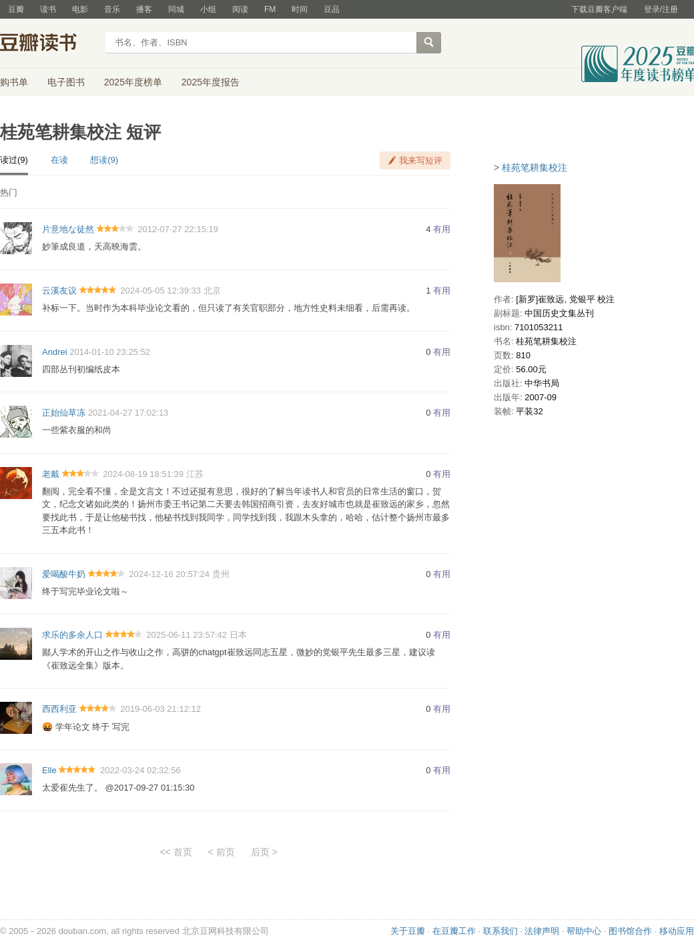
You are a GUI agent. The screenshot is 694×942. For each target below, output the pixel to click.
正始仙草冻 (63, 413)
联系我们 (500, 931)
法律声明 (542, 931)
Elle (49, 770)
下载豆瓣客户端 (599, 9)
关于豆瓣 (407, 931)
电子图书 (66, 82)
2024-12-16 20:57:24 (169, 574)
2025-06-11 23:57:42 (186, 635)
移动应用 (676, 931)
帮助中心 (584, 931)
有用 (441, 229)
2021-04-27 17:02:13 (128, 413)
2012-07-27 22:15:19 (177, 229)
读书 (48, 9)
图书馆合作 (630, 931)
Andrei (54, 352)
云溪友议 (59, 291)
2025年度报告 (211, 82)
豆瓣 (16, 9)
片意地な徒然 (68, 229)
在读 (59, 160)
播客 (144, 9)
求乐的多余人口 (72, 635)
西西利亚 (59, 709)
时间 (300, 9)
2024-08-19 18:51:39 (143, 474)
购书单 (14, 82)
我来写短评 (420, 160)
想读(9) (104, 160)
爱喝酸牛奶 (63, 574)
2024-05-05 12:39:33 (160, 291)
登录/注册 (661, 9)
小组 (208, 9)
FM (270, 9)
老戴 (50, 474)
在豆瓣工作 (454, 931)
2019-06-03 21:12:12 (160, 709)
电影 (80, 9)
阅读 (240, 9)
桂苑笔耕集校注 (534, 167)
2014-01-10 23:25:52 (109, 352)
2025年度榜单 (133, 82)
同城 (176, 9)
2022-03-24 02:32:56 (140, 770)
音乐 (112, 9)
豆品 (332, 9)
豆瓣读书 (48, 44)
